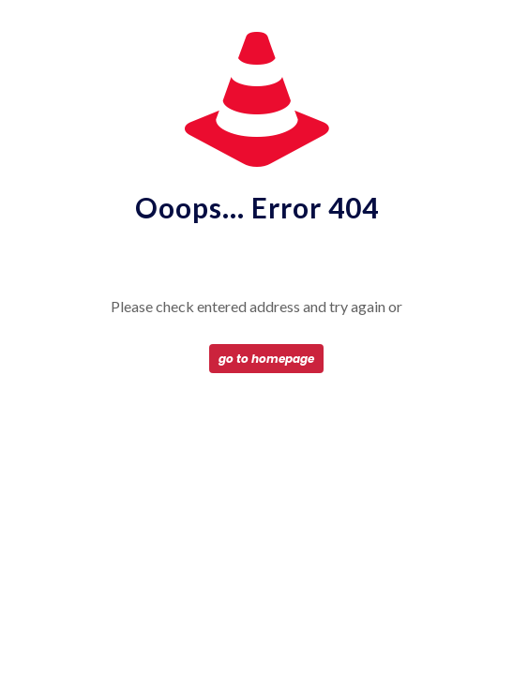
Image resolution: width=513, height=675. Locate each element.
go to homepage (266, 359)
